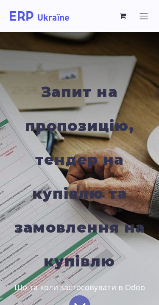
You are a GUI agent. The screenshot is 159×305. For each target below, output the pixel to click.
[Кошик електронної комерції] (122, 15)
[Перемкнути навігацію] (144, 16)
